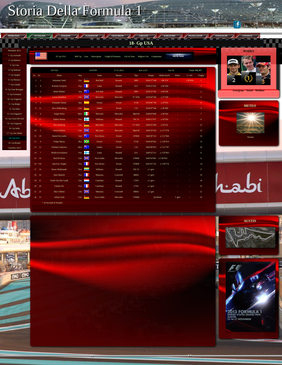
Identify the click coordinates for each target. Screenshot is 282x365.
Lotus (99, 86)
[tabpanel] (249, 70)
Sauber (99, 108)
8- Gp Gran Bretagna (14, 89)
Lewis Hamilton (59, 97)
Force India (99, 197)
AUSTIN (93, 70)
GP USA (54, 70)
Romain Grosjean (59, 86)
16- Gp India (14, 128)
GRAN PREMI (118, 36)
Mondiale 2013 (14, 50)
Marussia (99, 175)
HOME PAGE (13, 36)
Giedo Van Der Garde (59, 180)
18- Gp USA (14, 138)
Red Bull (99, 80)
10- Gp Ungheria (14, 99)
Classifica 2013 (14, 148)
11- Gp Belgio (14, 104)
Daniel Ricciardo (59, 136)
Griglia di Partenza (113, 56)
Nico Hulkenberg (59, 108)
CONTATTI (247, 36)
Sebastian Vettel (59, 80)
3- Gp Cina (14, 65)
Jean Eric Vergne (59, 164)
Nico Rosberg (59, 125)
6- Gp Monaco (14, 80)
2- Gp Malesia (14, 60)
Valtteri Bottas (59, 119)
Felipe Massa (59, 141)
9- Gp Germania (14, 94)
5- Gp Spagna (14, 75)
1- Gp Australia (14, 55)
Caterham (100, 180)
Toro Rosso (99, 136)
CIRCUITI (143, 36)
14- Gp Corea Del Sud (14, 118)
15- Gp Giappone (14, 123)
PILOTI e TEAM (195, 36)
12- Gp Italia (14, 109)
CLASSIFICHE (91, 36)
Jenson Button (59, 130)
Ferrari (100, 102)
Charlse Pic (59, 186)
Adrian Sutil (59, 197)
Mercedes (100, 97)
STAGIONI (65, 36)
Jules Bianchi (59, 175)
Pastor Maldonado (59, 169)
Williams (99, 119)
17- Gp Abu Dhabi (14, 133)
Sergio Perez (59, 114)
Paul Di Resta (59, 158)
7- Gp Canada (14, 84)
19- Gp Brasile (14, 143)
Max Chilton (59, 191)
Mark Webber (59, 91)
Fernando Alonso (59, 102)
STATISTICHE (221, 36)
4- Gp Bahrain (14, 70)
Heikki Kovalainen (59, 152)
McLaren (99, 114)
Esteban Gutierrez (59, 147)
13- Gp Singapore (14, 114)
